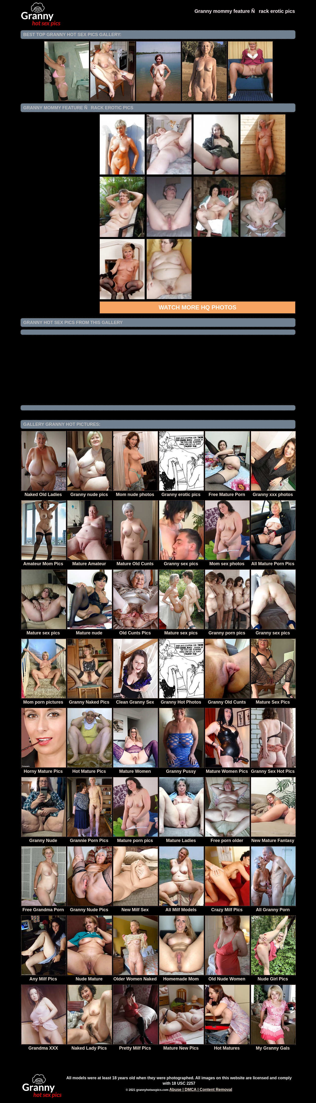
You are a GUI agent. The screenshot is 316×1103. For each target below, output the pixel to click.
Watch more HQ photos (197, 307)
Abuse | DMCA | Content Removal (200, 1089)
